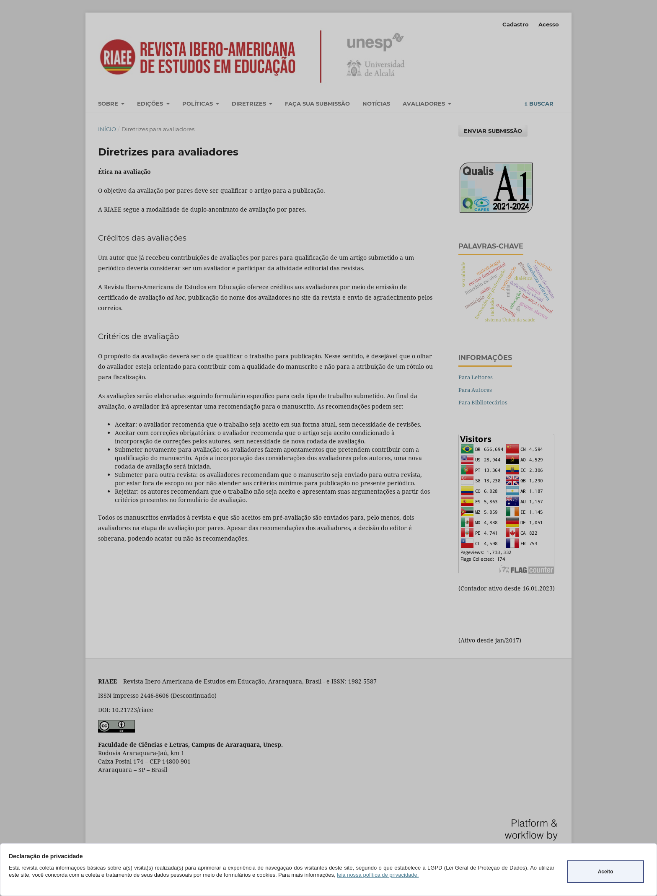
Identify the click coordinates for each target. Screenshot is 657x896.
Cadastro (515, 24)
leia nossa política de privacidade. (378, 875)
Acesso (548, 24)
